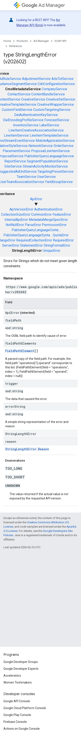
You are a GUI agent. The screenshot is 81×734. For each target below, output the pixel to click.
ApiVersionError (21, 209)
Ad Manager (43, 5)
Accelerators (12, 675)
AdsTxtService (62, 79)
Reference (15, 46)
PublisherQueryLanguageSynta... (27, 235)
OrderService (63, 146)
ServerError (10, 245)
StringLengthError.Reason (27, 449)
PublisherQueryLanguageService (49, 156)
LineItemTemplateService (49, 135)
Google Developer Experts (20, 668)
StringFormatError (57, 245)
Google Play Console (17, 715)
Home (7, 41)
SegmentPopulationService (47, 161)
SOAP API (60, 41)
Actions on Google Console (21, 728)
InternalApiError (16, 220)
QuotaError (61, 235)
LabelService (49, 125)
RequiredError (63, 240)
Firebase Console (15, 721)
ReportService (15, 161)
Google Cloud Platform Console (24, 708)
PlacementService (16, 151)
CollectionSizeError (15, 214)
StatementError (31, 245)
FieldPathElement (19, 351)
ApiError (36, 199)
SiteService (13, 166)
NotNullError (15, 225)
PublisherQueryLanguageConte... (36, 230)
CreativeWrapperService (55, 104)
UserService (46, 177)
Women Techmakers (17, 682)
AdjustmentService (36, 79)
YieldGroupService (59, 182)
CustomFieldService (17, 110)
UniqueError (51, 251)
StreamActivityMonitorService (45, 166)
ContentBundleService (48, 94)
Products (22, 41)
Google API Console (16, 701)
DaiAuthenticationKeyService (36, 115)
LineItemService (16, 135)
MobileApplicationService (55, 141)
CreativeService (33, 99)
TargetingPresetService (55, 171)
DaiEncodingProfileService (23, 120)
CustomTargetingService (51, 110)
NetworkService (41, 146)
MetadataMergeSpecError (48, 220)
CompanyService (54, 89)
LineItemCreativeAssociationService (36, 130)
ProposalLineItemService (50, 151)
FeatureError (61, 214)
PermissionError (54, 225)
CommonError (41, 214)
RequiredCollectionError (34, 240)
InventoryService (25, 125)
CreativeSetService (60, 99)
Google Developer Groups (20, 662)
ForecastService (56, 120)
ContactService (19, 94)
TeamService (26, 177)
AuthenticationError (48, 209)
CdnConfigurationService (56, 84)
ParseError (33, 225)
